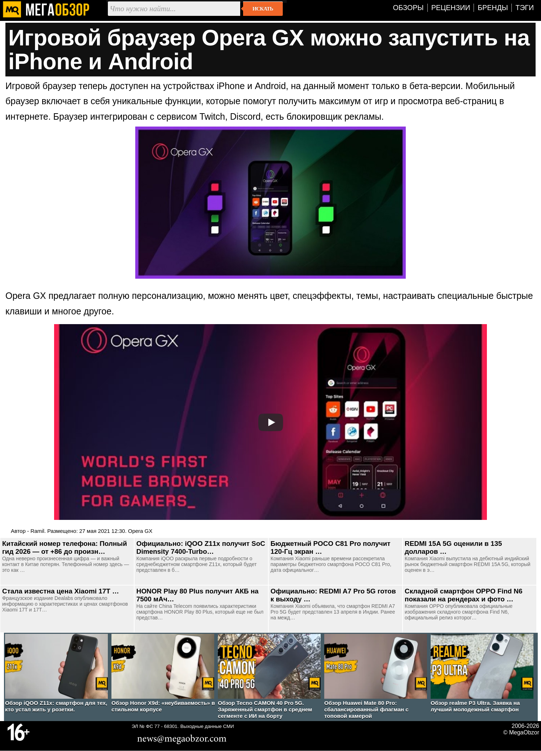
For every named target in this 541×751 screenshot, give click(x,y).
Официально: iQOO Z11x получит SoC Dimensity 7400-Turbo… (200, 547)
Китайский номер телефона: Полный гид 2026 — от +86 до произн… (64, 547)
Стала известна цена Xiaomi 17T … (60, 591)
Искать (262, 9)
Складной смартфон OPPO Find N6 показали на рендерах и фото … (464, 595)
